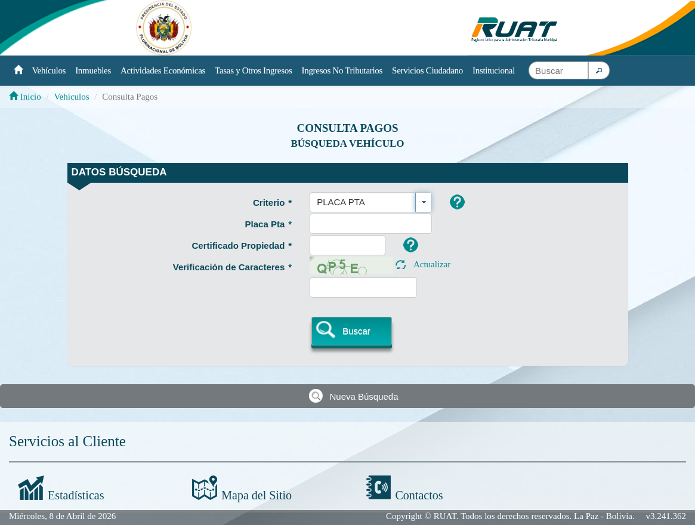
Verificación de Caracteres (232, 267)
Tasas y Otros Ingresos (253, 70)
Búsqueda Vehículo (347, 143)
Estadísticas (76, 495)
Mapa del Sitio (256, 495)
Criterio (272, 202)
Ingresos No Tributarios (342, 70)
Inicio (25, 96)
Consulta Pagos (347, 128)
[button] (599, 70)
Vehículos (49, 70)
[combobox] (371, 202)
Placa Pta (268, 224)
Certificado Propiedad (241, 245)
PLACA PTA (341, 202)
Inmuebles (93, 70)
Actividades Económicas (163, 70)
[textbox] (558, 70)
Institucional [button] (493, 70)
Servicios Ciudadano (427, 70)
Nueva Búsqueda (363, 396)
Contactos (419, 495)
